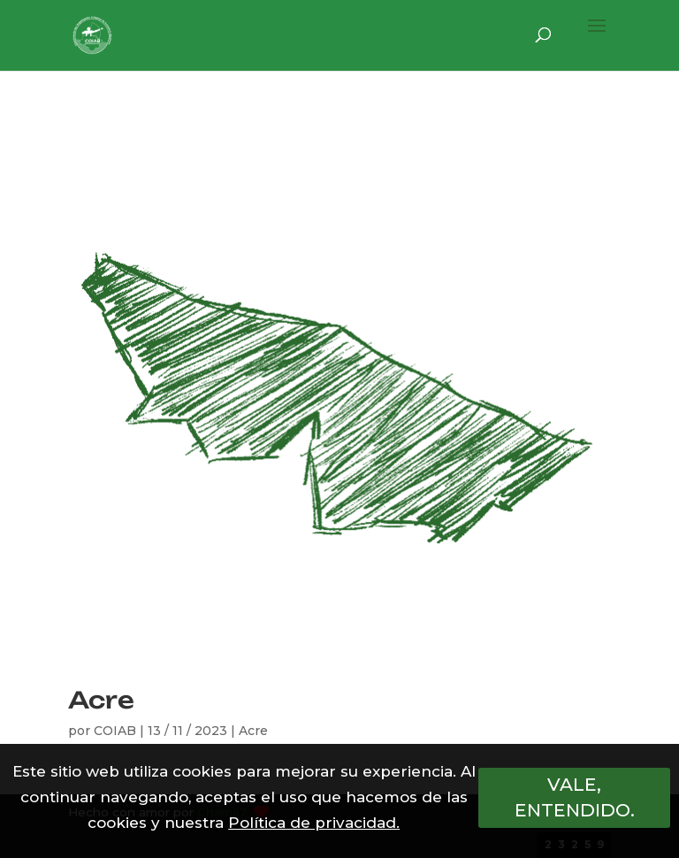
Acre (101, 700)
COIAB (115, 731)
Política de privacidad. (314, 822)
